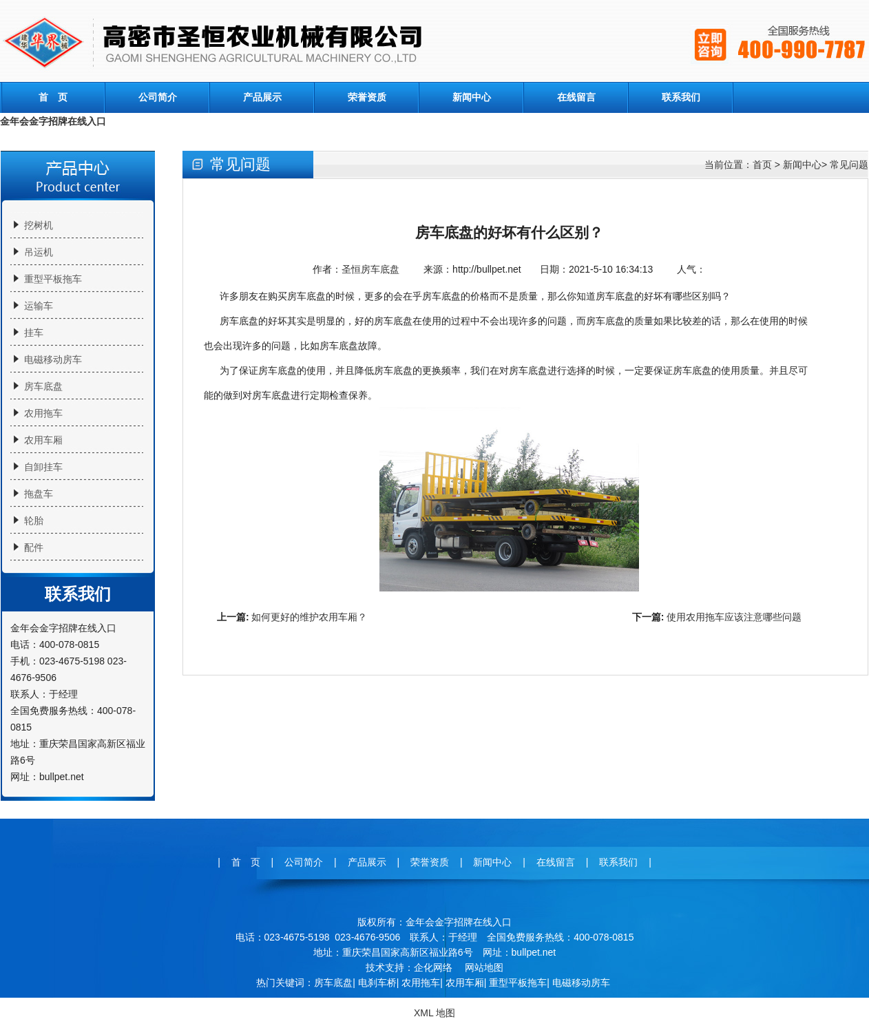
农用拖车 (43, 413)
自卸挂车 (43, 466)
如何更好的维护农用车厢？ (309, 616)
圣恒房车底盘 (370, 269)
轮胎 (33, 520)
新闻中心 (471, 97)
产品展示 (262, 97)
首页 (762, 164)
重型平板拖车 (53, 278)
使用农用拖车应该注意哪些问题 (734, 616)
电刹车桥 (377, 982)
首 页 (53, 97)
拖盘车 (38, 493)
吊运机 (38, 252)
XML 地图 (434, 1012)
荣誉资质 (367, 97)
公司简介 (157, 97)
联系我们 (681, 97)
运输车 (38, 305)
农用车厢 (43, 439)
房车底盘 (43, 386)
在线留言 (576, 97)
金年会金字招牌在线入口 (53, 121)
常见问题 (849, 164)
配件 (33, 547)
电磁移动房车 (53, 359)
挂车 (33, 332)
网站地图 (484, 967)
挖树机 (38, 225)
